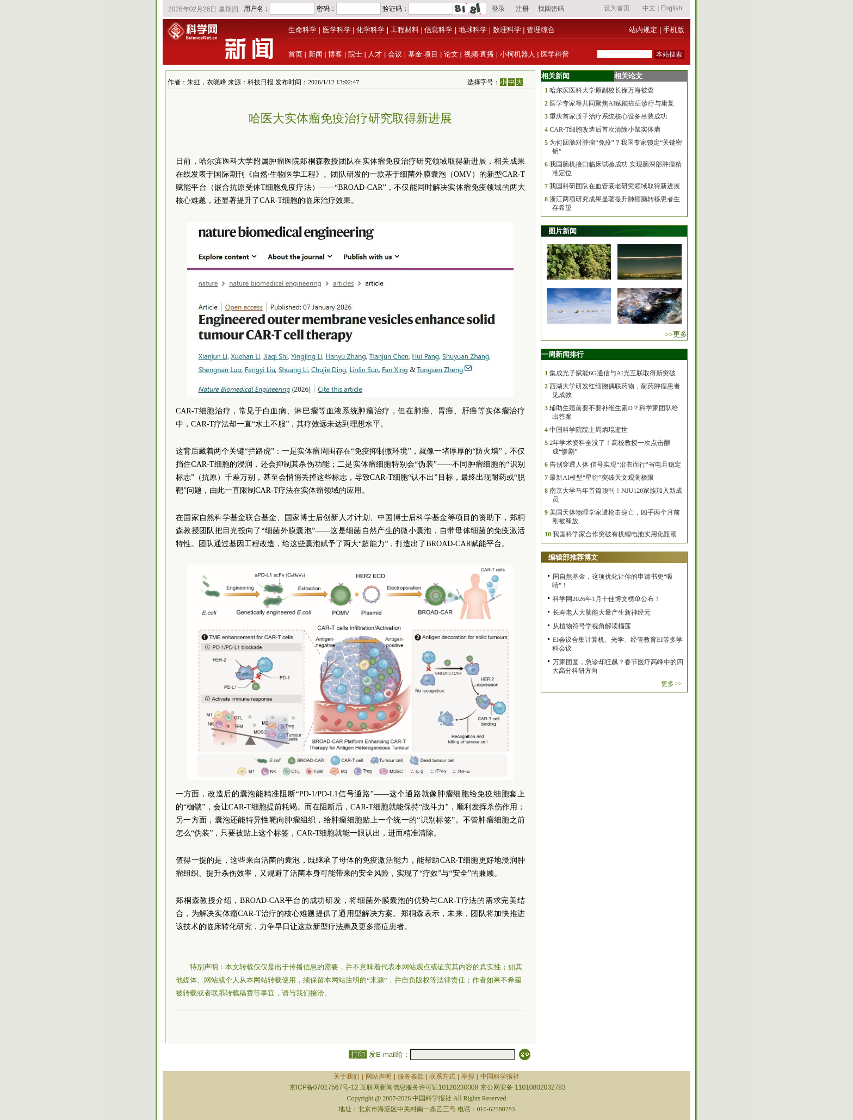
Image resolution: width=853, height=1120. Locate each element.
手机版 (673, 30)
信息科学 (438, 30)
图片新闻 (562, 231)
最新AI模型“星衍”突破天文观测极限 (601, 477)
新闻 (315, 54)
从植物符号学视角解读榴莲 (592, 626)
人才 (375, 54)
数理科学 (507, 30)
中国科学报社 (500, 1076)
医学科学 (337, 30)
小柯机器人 (517, 54)
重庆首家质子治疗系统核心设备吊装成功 (608, 116)
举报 (467, 1076)
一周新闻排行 (562, 354)
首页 (295, 54)
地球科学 (473, 30)
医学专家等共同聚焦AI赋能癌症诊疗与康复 (611, 103)
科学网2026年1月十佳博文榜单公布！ (606, 599)
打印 (358, 1054)
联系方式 (442, 1076)
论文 (451, 54)
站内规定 (643, 30)
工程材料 (405, 30)
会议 (395, 54)
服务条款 (411, 1076)
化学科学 (370, 30)
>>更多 (676, 334)
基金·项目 (423, 54)
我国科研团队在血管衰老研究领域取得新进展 (614, 186)
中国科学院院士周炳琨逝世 (588, 430)
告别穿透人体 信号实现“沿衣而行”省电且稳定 (615, 464)
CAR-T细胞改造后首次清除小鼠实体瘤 (604, 129)
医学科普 (555, 54)
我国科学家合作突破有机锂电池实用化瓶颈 (615, 534)
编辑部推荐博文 (573, 557)
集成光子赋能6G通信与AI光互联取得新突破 (612, 373)
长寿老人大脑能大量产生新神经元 (602, 612)
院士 (355, 54)
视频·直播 (479, 54)
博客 (335, 54)
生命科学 (302, 30)
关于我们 (346, 1076)
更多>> (671, 684)
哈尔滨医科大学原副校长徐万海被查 (601, 90)
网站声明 (379, 1076)
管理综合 (541, 30)
